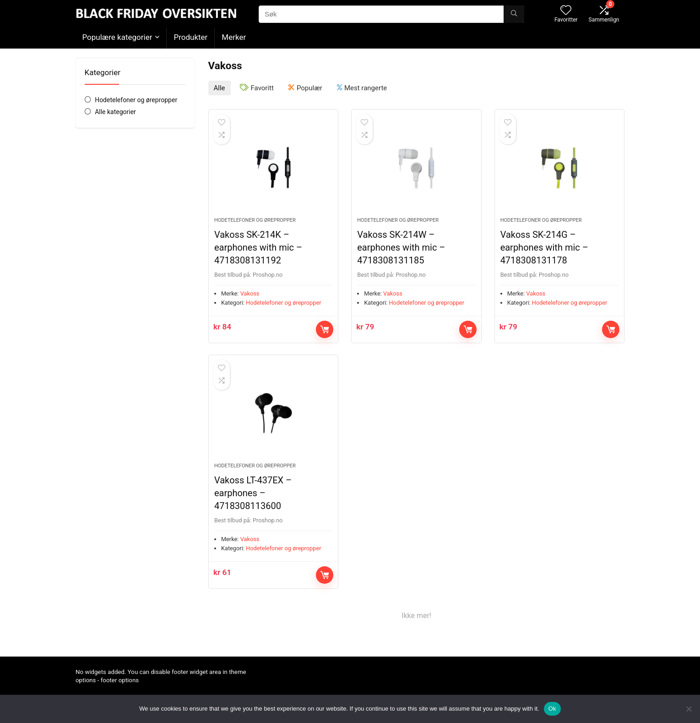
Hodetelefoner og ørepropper (136, 100)
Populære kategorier (117, 37)
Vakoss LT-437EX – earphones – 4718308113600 (253, 493)
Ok (552, 708)
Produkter (190, 37)
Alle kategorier (115, 111)
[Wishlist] (565, 11)
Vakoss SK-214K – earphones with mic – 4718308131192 (258, 247)
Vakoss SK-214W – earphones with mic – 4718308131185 (401, 247)
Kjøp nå (324, 329)
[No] (688, 708)
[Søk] (514, 14)
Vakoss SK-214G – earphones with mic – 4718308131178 (544, 247)
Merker (234, 37)
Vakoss (250, 293)
